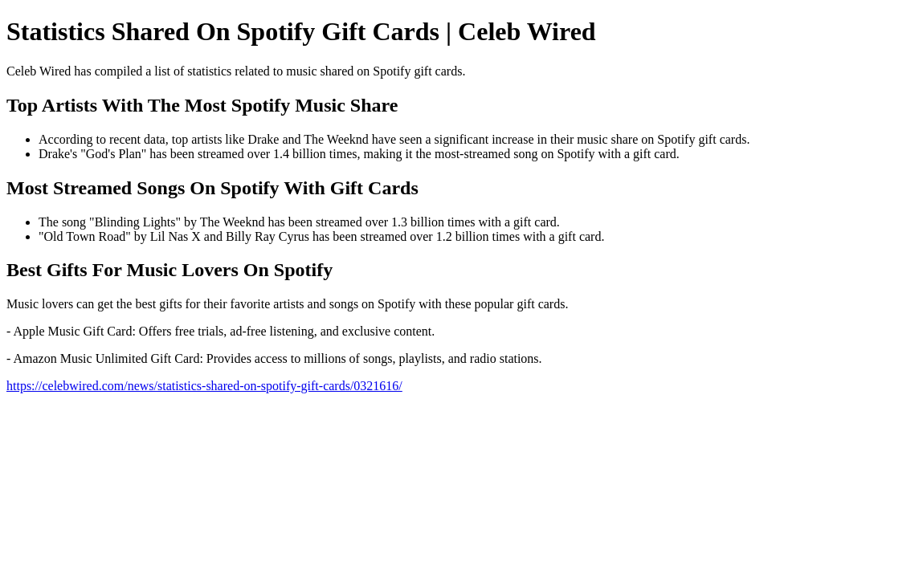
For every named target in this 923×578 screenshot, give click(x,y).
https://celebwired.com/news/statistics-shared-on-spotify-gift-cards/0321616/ (204, 386)
